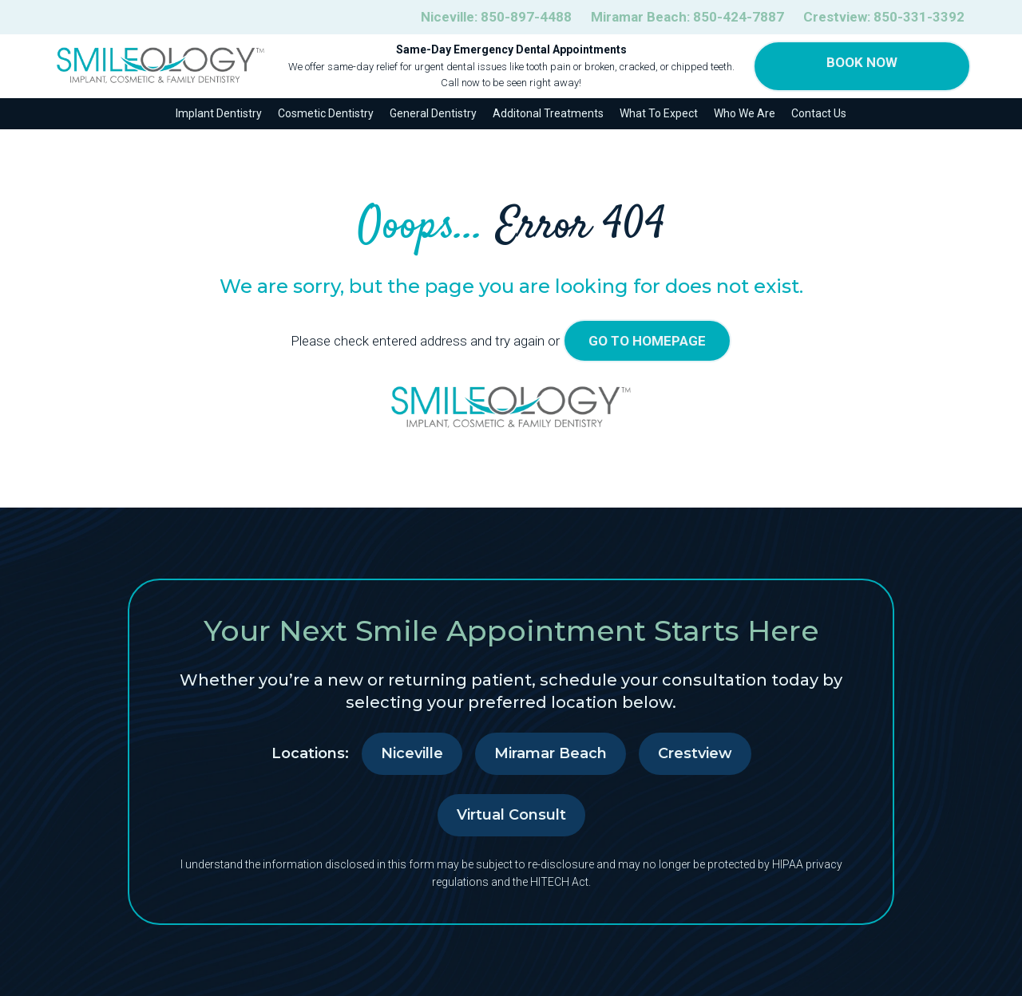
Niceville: (496, 17)
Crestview (695, 753)
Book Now (861, 62)
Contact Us (818, 113)
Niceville (412, 753)
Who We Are (744, 113)
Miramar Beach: (687, 17)
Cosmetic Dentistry (326, 113)
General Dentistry (433, 113)
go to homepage (647, 341)
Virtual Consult (511, 815)
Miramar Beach (550, 753)
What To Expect (659, 113)
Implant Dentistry (219, 113)
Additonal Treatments (548, 113)
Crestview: (884, 17)
